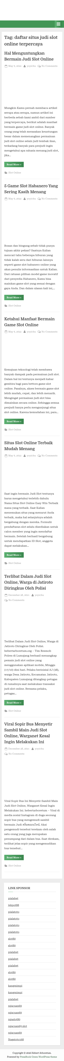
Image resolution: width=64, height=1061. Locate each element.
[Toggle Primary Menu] (58, 24)
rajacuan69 (15, 1005)
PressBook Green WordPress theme (38, 1057)
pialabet (13, 898)
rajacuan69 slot (17, 1026)
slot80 (12, 938)
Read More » (15, 165)
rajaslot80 (14, 1019)
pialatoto (13, 911)
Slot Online (14, 172)
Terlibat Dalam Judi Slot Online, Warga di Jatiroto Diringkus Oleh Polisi (28, 582)
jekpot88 (13, 905)
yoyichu (31, 65)
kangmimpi (15, 985)
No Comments (49, 66)
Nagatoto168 (16, 1039)
